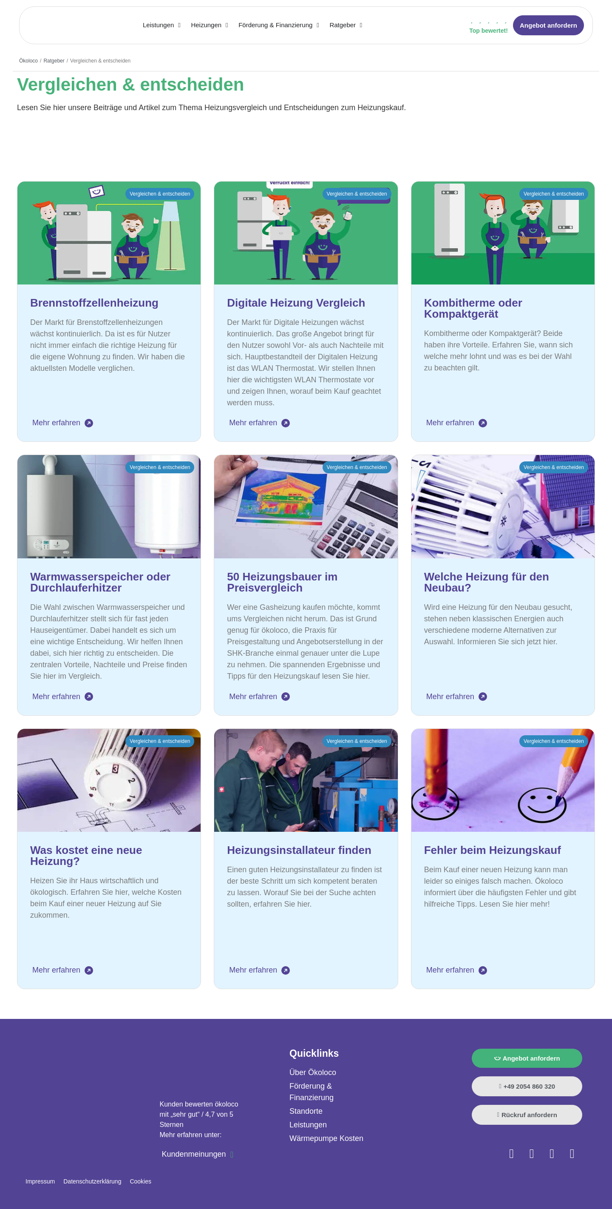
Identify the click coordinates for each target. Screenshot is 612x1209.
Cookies (140, 1181)
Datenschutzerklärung (92, 1181)
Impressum (40, 1181)
